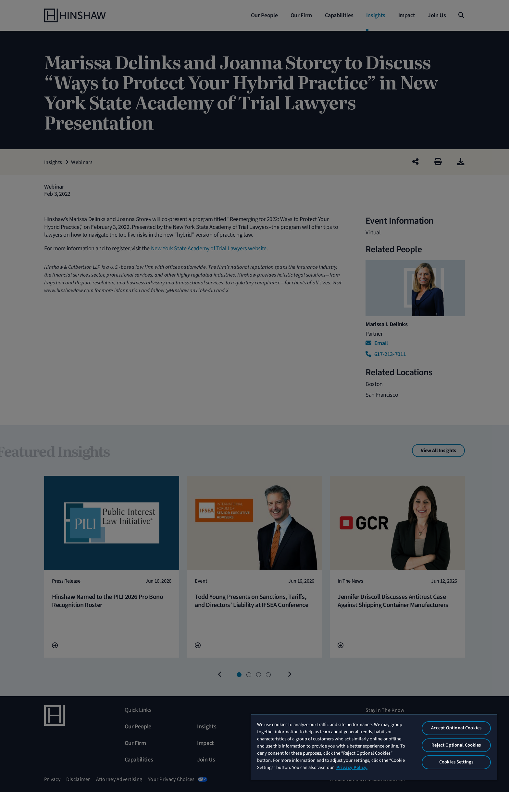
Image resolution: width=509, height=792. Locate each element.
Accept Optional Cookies (456, 727)
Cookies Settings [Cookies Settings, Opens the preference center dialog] (456, 762)
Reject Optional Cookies (456, 745)
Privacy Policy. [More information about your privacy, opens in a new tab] (351, 767)
